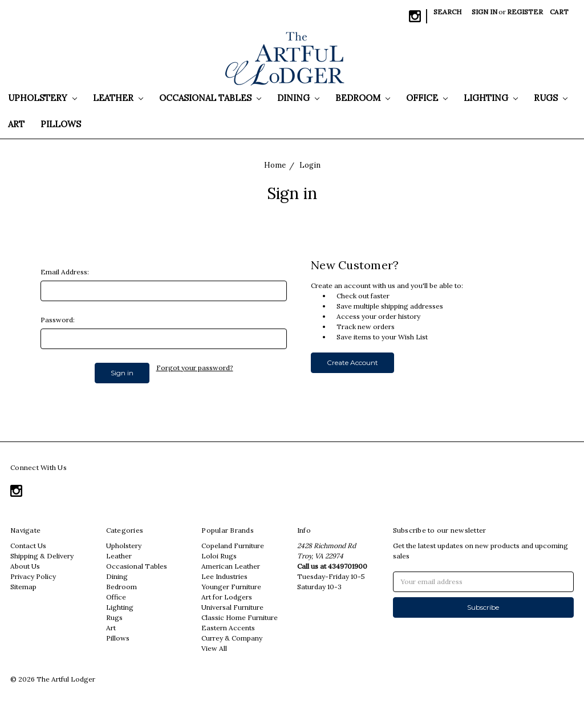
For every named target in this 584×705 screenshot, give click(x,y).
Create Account (352, 362)
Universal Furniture (232, 607)
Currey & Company (231, 638)
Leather (118, 97)
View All (214, 648)
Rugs (550, 97)
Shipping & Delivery (42, 556)
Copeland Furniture (232, 545)
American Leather (230, 566)
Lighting (491, 97)
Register (525, 11)
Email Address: (64, 272)
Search (447, 11)
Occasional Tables (210, 97)
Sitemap (23, 586)
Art (16, 124)
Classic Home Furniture (239, 617)
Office (427, 97)
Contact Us (28, 545)
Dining (298, 97)
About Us (25, 566)
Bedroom (362, 97)
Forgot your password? (194, 367)
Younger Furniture (231, 586)
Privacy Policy (33, 576)
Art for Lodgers (226, 597)
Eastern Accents (228, 627)
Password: (57, 319)
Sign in (484, 11)
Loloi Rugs (219, 556)
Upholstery (42, 97)
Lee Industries (224, 576)
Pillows (60, 124)
